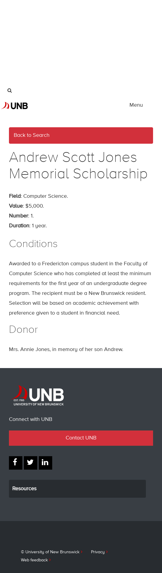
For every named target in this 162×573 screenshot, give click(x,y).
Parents (16, 18)
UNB (39, 56)
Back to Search (32, 135)
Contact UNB (81, 438)
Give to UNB (20, 66)
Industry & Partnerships (31, 42)
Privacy (98, 552)
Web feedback (34, 560)
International (21, 6)
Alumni (15, 30)
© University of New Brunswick (50, 552)
